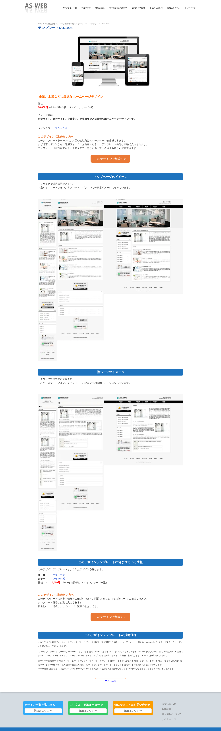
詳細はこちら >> (43, 710)
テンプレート (83, 24)
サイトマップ (168, 719)
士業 (62, 575)
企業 (55, 575)
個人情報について (171, 714)
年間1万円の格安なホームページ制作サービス (57, 24)
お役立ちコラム (173, 8)
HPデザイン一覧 (70, 8)
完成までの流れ (138, 8)
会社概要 (166, 709)
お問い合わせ (168, 704)
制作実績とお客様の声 (118, 8)
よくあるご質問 (156, 8)
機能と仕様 (100, 8)
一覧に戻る (110, 680)
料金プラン (86, 8)
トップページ (190, 8)
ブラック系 (61, 128)
